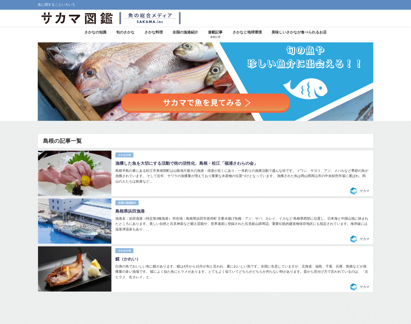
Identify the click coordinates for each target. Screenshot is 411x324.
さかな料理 (153, 32)
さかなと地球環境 (247, 32)
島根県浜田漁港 (129, 210)
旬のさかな (125, 32)
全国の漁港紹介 (185, 32)
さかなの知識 (95, 32)
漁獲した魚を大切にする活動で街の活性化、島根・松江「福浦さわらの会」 (186, 163)
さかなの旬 (124, 155)
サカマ (364, 190)
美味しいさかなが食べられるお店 (299, 32)
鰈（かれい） (127, 257)
